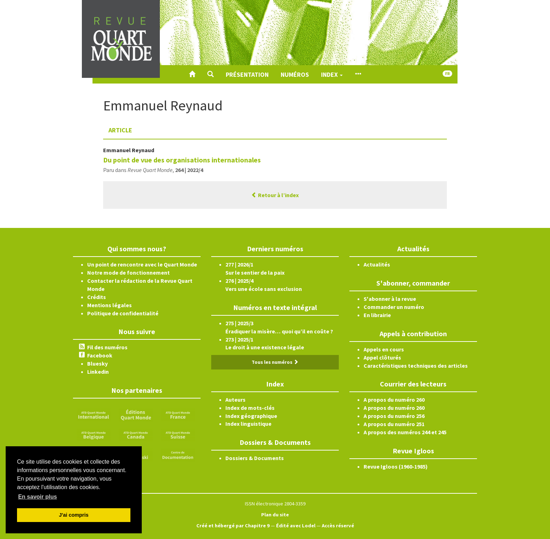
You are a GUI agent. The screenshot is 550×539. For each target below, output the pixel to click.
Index (332, 74)
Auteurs (235, 399)
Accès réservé (338, 525)
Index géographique (251, 415)
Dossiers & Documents (254, 457)
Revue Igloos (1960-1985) (396, 466)
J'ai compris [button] (73, 515)
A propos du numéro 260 (394, 399)
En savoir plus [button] (37, 497)
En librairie (377, 315)
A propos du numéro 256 (394, 415)
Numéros (295, 74)
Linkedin (98, 371)
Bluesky (97, 363)
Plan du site (275, 514)
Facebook (99, 355)
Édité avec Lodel (295, 525)
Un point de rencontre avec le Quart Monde (142, 264)
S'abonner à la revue (390, 298)
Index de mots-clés (250, 407)
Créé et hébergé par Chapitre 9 (233, 525)
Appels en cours (384, 349)
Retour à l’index (275, 195)
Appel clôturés (382, 357)
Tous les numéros (275, 362)
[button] (210, 74)
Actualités (377, 264)
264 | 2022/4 (189, 169)
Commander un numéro (394, 306)
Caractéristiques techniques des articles (416, 365)
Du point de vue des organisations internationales (182, 159)
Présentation (247, 74)
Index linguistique (248, 423)
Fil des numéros (107, 347)
